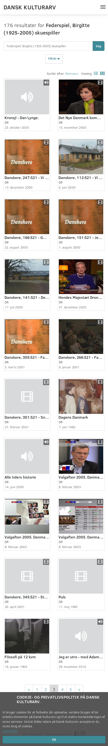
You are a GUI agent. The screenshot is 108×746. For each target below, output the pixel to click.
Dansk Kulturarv (30, 7)
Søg (98, 46)
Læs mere (9, 731)
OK (54, 739)
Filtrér (54, 59)
